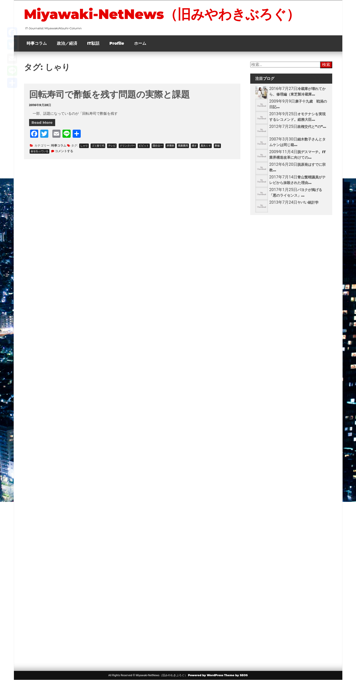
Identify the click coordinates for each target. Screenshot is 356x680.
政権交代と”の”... (311, 126)
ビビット (144, 145)
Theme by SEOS (236, 675)
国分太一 (158, 145)
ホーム (140, 43)
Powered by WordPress (205, 675)
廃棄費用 (183, 145)
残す (194, 145)
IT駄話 (93, 43)
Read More (42, 122)
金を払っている (39, 151)
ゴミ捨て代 (98, 145)
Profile (117, 43)
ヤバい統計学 (308, 202)
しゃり (84, 145)
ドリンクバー (127, 145)
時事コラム (37, 43)
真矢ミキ (206, 145)
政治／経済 (67, 43)
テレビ (112, 145)
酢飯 (217, 145)
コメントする (64, 151)
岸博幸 (170, 145)
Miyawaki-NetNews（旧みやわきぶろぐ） (162, 14)
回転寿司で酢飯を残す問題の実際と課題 (109, 94)
